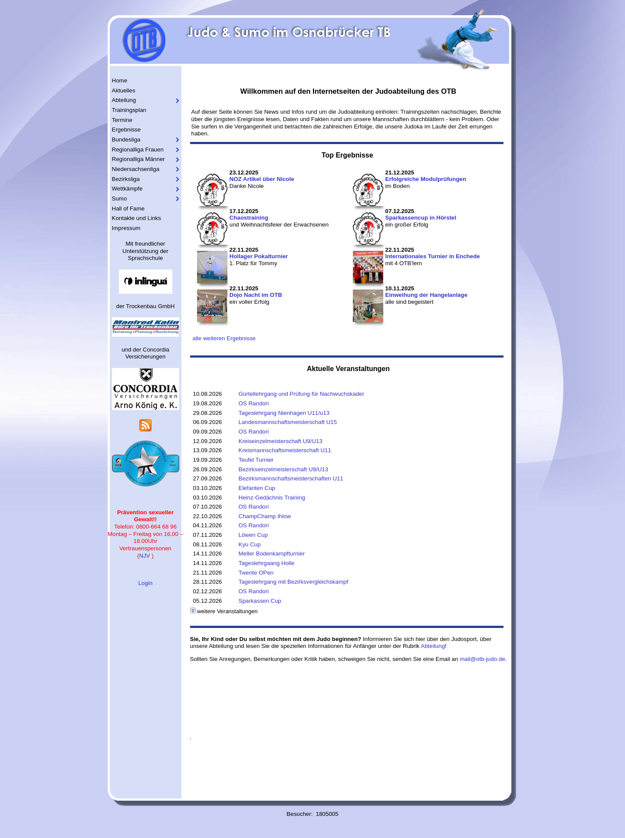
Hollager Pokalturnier (259, 256)
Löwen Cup (253, 535)
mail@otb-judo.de (482, 659)
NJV (144, 555)
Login (145, 583)
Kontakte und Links (136, 218)
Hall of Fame (128, 208)
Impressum (126, 228)
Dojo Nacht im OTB (256, 295)
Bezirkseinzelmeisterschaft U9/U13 (284, 469)
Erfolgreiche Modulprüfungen (426, 179)
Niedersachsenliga (136, 169)
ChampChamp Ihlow (265, 516)
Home (120, 80)
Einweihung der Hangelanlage (426, 295)
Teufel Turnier (256, 460)
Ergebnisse (126, 129)
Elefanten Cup (257, 488)
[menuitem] (145, 81)
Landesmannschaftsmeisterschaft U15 (288, 422)
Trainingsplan (129, 110)
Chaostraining (249, 217)
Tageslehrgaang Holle (267, 563)
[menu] (145, 154)
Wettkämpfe (127, 188)
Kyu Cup (250, 544)
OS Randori (254, 403)
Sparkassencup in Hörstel (421, 217)
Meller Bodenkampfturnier (272, 553)
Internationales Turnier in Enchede (432, 256)
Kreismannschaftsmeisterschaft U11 (285, 450)
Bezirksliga (126, 179)
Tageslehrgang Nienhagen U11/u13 (284, 413)
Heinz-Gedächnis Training (272, 497)
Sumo (119, 198)
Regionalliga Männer (138, 159)
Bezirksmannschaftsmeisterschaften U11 (291, 478)
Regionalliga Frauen (138, 149)
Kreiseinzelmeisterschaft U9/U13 (280, 441)
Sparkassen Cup (260, 601)
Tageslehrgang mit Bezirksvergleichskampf (294, 581)
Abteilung (124, 100)
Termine (122, 120)
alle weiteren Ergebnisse (224, 338)
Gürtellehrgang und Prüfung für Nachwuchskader (302, 394)
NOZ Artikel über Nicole (262, 179)
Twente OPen (256, 572)
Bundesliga (126, 139)
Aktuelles (123, 90)
